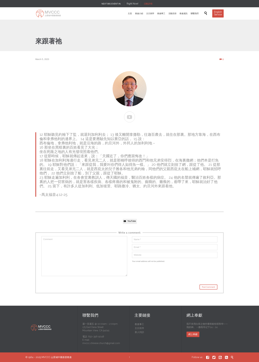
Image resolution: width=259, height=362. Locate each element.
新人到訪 (139, 332)
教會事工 (139, 324)
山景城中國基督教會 (61, 357)
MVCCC (46, 357)
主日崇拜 (139, 328)
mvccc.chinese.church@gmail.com (101, 343)
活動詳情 (148, 3)
